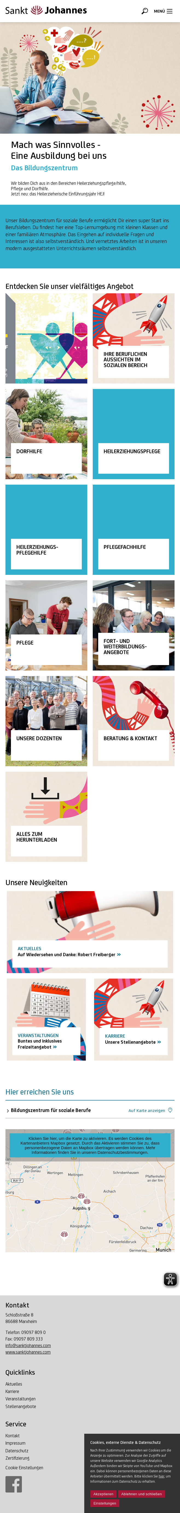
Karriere (12, 1391)
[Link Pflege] (46, 625)
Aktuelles (13, 1384)
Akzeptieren (104, 1494)
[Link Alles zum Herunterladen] (46, 817)
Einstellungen (105, 1503)
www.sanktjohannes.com (28, 1352)
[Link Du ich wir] (46, 338)
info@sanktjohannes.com (28, 1345)
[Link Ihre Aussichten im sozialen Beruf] (134, 338)
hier (161, 1476)
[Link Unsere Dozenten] (46, 721)
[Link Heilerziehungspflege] (134, 434)
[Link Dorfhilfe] (46, 434)
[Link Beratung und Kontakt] (134, 721)
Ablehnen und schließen (141, 1494)
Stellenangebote (20, 1406)
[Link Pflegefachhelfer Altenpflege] (134, 530)
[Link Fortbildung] (134, 625)
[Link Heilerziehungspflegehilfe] (46, 530)
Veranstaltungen (20, 1399)
